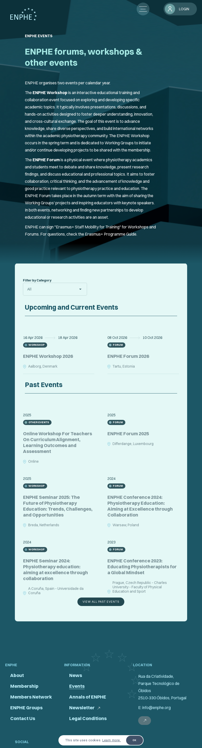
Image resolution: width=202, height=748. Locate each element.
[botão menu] (143, 9)
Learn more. (111, 740)
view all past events (101, 601)
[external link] (144, 720)
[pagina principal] (23, 14)
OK (135, 740)
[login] (180, 9)
